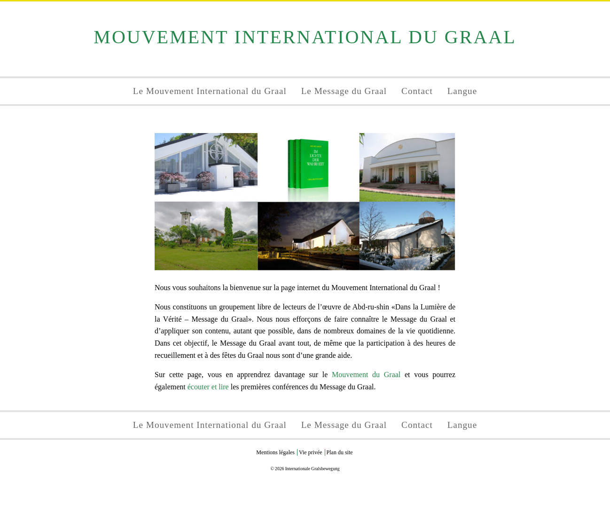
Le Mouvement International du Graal (210, 91)
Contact (417, 91)
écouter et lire (208, 387)
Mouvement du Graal (366, 375)
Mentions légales (275, 452)
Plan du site (340, 452)
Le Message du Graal (344, 91)
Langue (462, 91)
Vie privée (310, 452)
